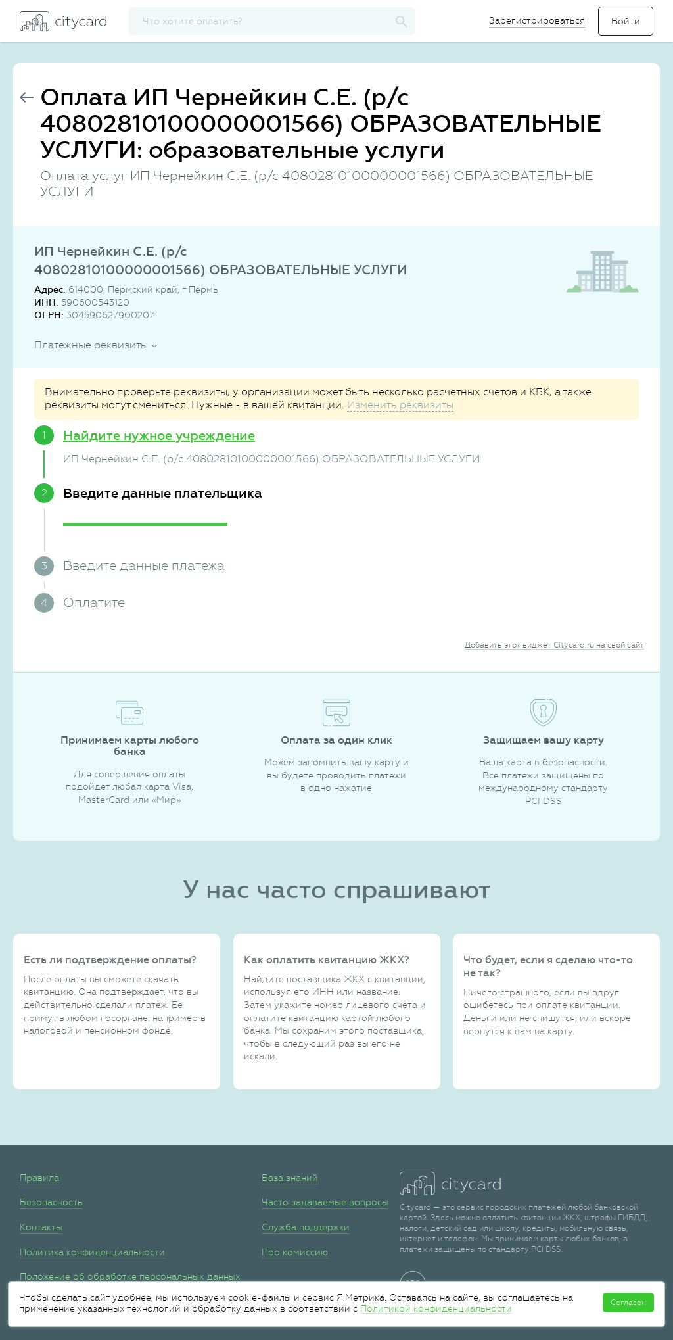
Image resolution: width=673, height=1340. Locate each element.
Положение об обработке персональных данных (130, 1276)
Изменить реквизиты (400, 404)
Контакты (41, 1227)
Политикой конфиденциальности (436, 1308)
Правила (39, 1177)
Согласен (628, 1302)
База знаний (290, 1177)
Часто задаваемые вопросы (325, 1202)
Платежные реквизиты (91, 345)
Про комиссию (295, 1252)
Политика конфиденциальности (92, 1252)
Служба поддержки (306, 1227)
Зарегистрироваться (537, 20)
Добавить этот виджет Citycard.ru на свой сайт (554, 645)
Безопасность (51, 1202)
